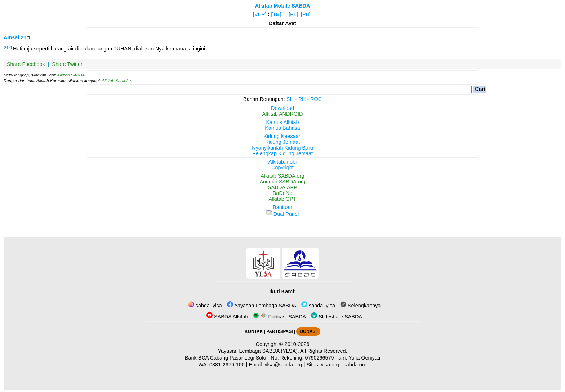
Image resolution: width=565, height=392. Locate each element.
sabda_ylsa (205, 305)
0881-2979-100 (227, 365)
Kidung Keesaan (282, 136)
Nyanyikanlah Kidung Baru (282, 148)
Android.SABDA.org (282, 181)
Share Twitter (67, 64)
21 (23, 37)
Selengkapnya (360, 305)
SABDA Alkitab (227, 317)
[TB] (276, 14)
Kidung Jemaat (282, 142)
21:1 (8, 48)
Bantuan (282, 207)
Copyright (282, 167)
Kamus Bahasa (282, 128)
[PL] (293, 14)
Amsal (11, 37)
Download (282, 108)
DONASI (308, 331)
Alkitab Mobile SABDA (282, 6)
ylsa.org (330, 365)
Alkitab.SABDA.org (282, 176)
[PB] (306, 14)
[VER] (260, 14)
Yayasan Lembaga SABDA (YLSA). (258, 351)
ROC (316, 99)
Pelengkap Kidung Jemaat (282, 153)
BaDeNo (282, 193)
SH (290, 99)
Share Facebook (26, 64)
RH (302, 99)
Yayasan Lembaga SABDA (261, 305)
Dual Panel (282, 214)
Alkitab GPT (283, 199)
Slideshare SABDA (336, 317)
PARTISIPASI (279, 331)
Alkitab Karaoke (116, 81)
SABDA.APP (282, 187)
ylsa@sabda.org (283, 365)
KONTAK (254, 331)
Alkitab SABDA (71, 75)
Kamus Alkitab (282, 122)
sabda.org (355, 365)
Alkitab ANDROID (282, 114)
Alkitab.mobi (282, 162)
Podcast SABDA (279, 317)
